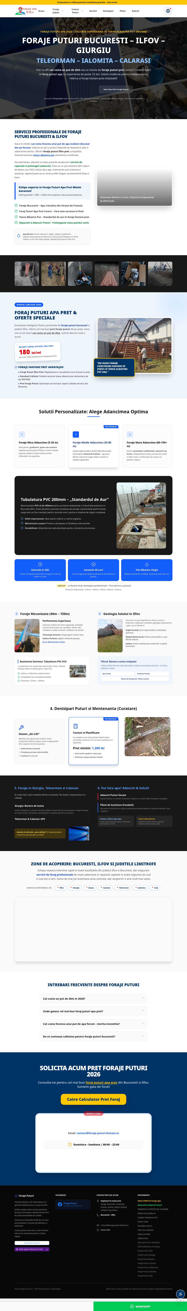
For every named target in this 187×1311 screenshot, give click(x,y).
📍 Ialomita (140, 888)
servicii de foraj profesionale (54, 874)
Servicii (93, 10)
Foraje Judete (58, 11)
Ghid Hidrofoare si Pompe (149, 1246)
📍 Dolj (155, 888)
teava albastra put (43, 155)
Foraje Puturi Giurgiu (146, 1255)
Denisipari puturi (145, 1226)
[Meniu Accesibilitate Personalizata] (180, 1294)
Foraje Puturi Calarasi (147, 1263)
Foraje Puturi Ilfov (145, 1251)
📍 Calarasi (105, 888)
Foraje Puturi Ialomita (147, 1271)
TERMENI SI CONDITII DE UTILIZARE (153, 1209)
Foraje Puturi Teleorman (148, 1267)
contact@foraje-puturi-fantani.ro (98, 1133)
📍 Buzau (90, 888)
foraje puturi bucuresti (74, 325)
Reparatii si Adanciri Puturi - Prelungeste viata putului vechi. (54, 222)
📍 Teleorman (122, 888)
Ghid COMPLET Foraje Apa (149, 1201)
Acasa (41, 10)
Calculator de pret (32, 1243)
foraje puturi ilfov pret (56, 151)
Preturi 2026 (143, 1221)
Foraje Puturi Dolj (145, 1275)
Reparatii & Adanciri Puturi (150, 1205)
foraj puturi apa (52, 74)
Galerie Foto (143, 1238)
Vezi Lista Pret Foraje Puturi (115, 89)
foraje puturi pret (113, 70)
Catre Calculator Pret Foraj (93, 1099)
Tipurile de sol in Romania (149, 1242)
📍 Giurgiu (74, 888)
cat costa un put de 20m (64, 70)
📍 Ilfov (60, 888)
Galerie (135, 10)
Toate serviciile (144, 1234)
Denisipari (108, 10)
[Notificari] (168, 11)
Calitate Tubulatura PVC (148, 1217)
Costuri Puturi (77, 11)
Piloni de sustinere (145, 1230)
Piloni (123, 10)
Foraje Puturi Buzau (146, 1259)
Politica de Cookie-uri (147, 1213)
